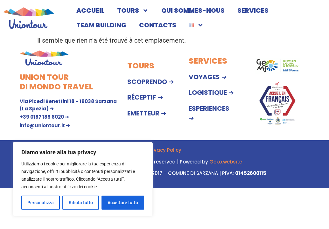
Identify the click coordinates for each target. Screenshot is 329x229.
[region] (83, 179)
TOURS (133, 10)
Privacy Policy (164, 150)
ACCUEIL (90, 10)
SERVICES (253, 10)
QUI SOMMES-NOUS (193, 10)
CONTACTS (157, 25)
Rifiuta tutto (80, 202)
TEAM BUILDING (101, 25)
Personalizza (40, 202)
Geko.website (225, 161)
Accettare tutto (123, 202)
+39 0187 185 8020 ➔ (44, 117)
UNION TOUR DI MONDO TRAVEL (56, 82)
